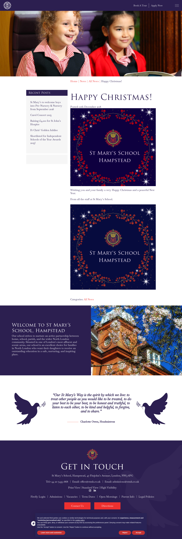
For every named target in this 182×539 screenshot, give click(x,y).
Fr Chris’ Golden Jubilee (44, 130)
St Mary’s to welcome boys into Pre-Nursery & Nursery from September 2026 (46, 106)
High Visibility (108, 487)
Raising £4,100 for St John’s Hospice (45, 122)
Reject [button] (124, 533)
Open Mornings (108, 496)
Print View (74, 487)
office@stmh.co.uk (90, 481)
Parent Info (128, 496)
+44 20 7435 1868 (59, 481)
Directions (107, 505)
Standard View (90, 487)
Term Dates (88, 496)
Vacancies (72, 496)
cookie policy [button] (79, 520)
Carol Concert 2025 (41, 115)
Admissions (56, 496)
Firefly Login (38, 496)
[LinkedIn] (95, 490)
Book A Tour (136, 5)
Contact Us (77, 505)
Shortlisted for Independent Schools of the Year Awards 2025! (45, 139)
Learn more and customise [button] (51, 533)
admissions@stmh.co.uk (125, 481)
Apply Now (152, 5)
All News (89, 299)
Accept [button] (138, 533)
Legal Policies (146, 496)
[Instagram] (90, 490)
